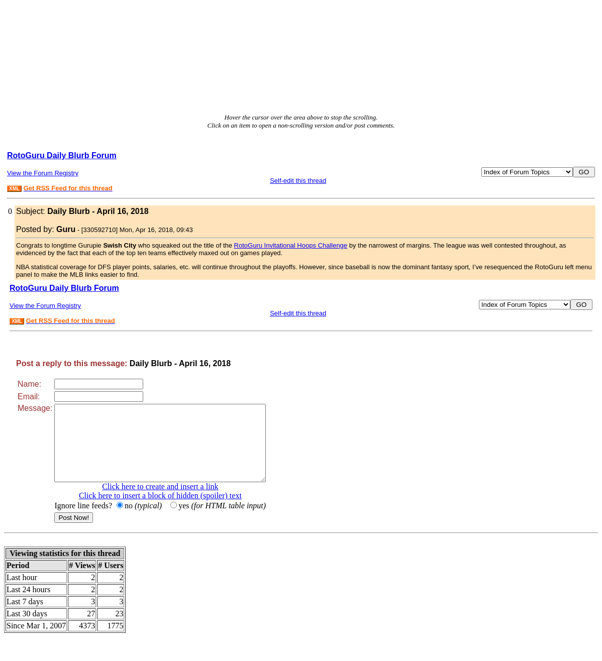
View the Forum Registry (42, 173)
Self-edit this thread (298, 180)
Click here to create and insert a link (173, 501)
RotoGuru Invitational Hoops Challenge (290, 245)
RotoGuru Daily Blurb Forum (62, 155)
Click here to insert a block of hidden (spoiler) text (172, 510)
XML (14, 188)
